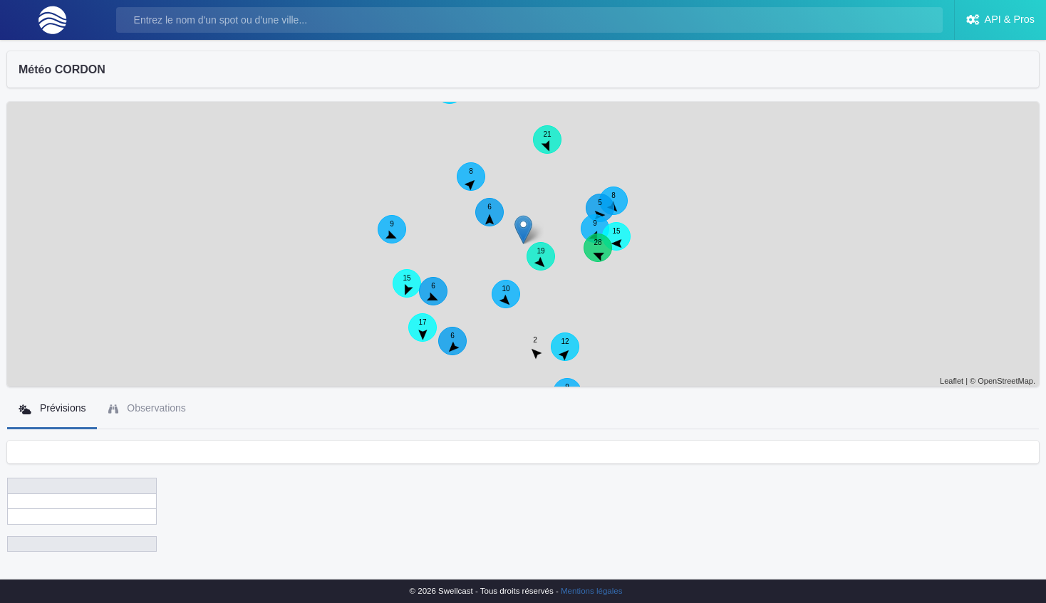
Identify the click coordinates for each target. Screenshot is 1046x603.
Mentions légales (591, 591)
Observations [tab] (146, 408)
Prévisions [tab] (52, 408)
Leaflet (951, 381)
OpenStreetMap (1005, 381)
